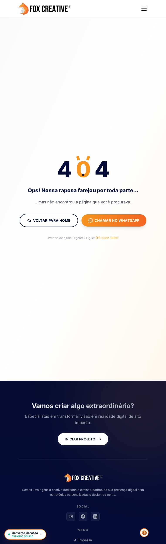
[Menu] (144, 8)
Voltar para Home (48, 220)
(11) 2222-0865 (107, 238)
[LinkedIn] (95, 516)
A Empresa (83, 540)
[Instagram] (70, 516)
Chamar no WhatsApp (113, 220)
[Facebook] (83, 516)
